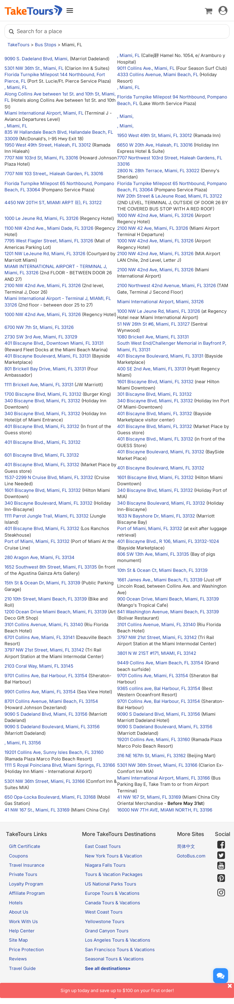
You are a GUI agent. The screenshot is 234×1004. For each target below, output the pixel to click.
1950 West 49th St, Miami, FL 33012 (154, 135)
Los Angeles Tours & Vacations (117, 940)
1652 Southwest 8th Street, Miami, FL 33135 (50, 567)
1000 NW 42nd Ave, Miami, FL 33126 (155, 215)
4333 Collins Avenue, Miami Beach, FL (158, 74)
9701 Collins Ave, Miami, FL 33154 (152, 675)
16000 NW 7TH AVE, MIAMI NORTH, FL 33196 (164, 810)
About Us (18, 912)
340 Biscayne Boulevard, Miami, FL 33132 (48, 503)
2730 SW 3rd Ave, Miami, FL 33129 (40, 337)
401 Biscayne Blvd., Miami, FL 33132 (42, 442)
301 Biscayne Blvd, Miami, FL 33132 (154, 394)
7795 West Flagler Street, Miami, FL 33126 (48, 241)
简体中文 (186, 846)
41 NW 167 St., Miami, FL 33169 (36, 810)
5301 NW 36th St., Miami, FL (34, 68)
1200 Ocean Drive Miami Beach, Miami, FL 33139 (55, 612)
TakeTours (18, 44)
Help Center (22, 931)
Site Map (18, 940)
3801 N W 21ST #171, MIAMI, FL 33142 (156, 653)
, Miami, (125, 116)
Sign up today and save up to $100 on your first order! (147, 988)
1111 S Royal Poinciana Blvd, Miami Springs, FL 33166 (59, 765)
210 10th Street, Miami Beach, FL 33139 (45, 599)
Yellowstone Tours (104, 921)
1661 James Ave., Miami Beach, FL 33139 (159, 580)
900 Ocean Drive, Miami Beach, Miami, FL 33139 (168, 599)
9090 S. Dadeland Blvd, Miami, (37, 58)
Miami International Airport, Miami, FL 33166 (163, 778)
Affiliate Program (27, 893)
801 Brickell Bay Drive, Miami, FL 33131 (45, 369)
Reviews (18, 959)
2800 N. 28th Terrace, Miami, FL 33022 (158, 170)
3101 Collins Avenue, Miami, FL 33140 (43, 624)
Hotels (16, 903)
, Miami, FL (129, 55)
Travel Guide (22, 968)
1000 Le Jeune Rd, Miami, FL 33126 (41, 218)
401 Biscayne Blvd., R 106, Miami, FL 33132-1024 (168, 541)
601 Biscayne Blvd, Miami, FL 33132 (41, 455)
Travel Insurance (26, 865)
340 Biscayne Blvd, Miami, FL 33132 (42, 401)
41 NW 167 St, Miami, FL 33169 (149, 797)
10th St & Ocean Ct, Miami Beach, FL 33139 (162, 570)
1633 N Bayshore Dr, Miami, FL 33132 (156, 516)
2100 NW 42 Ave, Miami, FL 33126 (152, 228)
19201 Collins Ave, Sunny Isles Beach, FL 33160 (53, 752)
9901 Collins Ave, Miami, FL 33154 (40, 692)
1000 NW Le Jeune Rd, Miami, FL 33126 (158, 311)
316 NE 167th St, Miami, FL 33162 (151, 755)
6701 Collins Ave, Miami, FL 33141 (39, 637)
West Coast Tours (104, 912)
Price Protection (26, 949)
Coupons (18, 856)
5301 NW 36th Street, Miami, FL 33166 (157, 765)
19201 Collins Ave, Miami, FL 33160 (153, 739)
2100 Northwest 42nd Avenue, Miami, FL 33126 (166, 285)
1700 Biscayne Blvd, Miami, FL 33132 (42, 394)
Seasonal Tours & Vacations (114, 959)
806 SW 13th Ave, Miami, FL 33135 (153, 554)
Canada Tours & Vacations (112, 903)
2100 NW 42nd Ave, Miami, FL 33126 (155, 253)
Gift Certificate (24, 846)
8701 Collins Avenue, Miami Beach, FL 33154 (51, 701)
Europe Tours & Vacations (112, 893)
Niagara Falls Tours (105, 865)
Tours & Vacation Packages (113, 874)
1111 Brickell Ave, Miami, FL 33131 (38, 384)
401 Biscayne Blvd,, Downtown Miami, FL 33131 (53, 343)
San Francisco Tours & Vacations (120, 949)
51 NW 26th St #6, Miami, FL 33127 (153, 324)
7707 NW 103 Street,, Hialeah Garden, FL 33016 (53, 173)
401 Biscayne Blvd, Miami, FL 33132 (154, 413)
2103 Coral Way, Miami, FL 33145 (38, 666)
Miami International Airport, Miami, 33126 (160, 301)
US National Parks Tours (110, 884)
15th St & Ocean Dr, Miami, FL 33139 (42, 583)
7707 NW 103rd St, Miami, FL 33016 (41, 158)
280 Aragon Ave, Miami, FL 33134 (39, 557)
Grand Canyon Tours (106, 931)
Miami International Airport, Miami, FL (44, 113)
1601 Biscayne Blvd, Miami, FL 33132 (155, 381)
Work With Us (23, 921)
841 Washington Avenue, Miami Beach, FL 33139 (168, 612)
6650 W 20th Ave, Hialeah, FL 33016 (155, 145)
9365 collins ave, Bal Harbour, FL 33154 (158, 688)
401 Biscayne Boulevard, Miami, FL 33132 (160, 452)
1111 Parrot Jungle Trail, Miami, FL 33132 (46, 516)
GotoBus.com (191, 856)
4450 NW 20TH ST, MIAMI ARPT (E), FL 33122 (53, 202)
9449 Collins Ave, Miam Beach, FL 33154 (160, 663)
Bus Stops (45, 44)
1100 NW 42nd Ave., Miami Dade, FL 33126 (48, 228)
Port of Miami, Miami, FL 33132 (149, 528)
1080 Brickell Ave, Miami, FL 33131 (153, 337)
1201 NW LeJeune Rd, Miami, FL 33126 (44, 253)
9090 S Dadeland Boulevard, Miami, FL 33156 (52, 726)
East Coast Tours (103, 846)
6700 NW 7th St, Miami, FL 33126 (39, 327)
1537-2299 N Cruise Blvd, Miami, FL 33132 (48, 477)
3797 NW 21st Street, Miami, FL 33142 (157, 637)
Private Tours (23, 874)
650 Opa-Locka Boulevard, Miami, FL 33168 (50, 797)
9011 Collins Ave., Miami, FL (146, 68)
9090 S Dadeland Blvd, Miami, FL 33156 (45, 714)
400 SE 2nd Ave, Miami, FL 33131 (151, 369)
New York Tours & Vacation (113, 856)
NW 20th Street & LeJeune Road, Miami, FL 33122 (169, 196)
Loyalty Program (26, 884)
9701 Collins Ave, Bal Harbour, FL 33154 (45, 675)
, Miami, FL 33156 (22, 743)
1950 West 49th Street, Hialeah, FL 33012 (47, 145)
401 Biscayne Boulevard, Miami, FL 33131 (47, 356)
